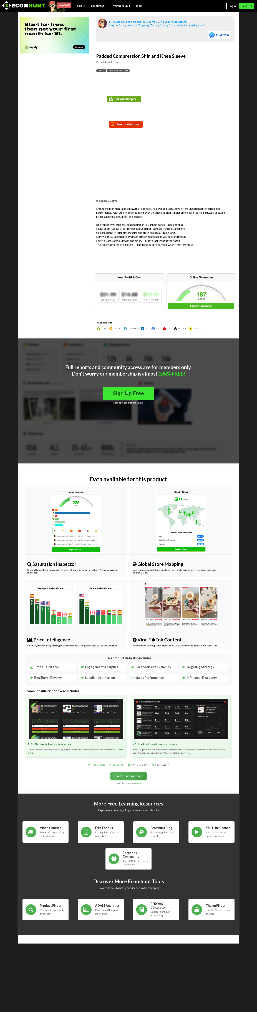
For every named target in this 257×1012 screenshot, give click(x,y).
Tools (80, 5)
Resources (99, 5)
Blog (139, 5)
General (101, 70)
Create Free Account (128, 776)
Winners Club (121, 5)
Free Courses (98, 764)
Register (246, 5)
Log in (140, 402)
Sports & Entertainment (118, 70)
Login (232, 5)
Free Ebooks (118, 764)
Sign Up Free (128, 393)
